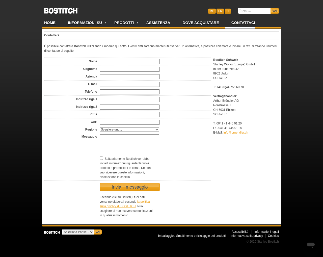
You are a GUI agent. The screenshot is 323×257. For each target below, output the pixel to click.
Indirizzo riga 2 (86, 107)
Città (93, 114)
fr (220, 11)
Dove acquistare (201, 22)
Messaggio (89, 136)
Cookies (273, 236)
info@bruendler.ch (236, 132)
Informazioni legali (266, 232)
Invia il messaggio (130, 187)
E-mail (92, 84)
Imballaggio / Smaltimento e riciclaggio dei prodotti (192, 236)
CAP (94, 122)
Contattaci (243, 22)
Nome (93, 61)
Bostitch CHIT (61, 9)
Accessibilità (240, 232)
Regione (91, 129)
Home (50, 22)
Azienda (91, 76)
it (228, 11)
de (212, 11)
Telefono (91, 91)
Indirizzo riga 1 (86, 99)
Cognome (90, 69)
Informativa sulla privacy (247, 236)
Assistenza (158, 22)
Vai (274, 11)
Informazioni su (85, 22)
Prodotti (124, 22)
